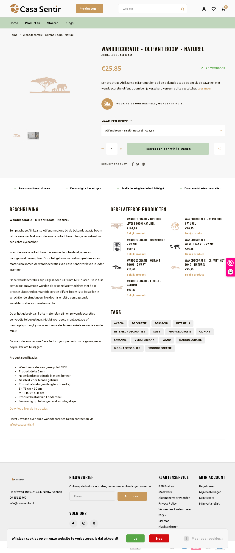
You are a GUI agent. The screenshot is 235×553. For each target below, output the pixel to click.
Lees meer (204, 89)
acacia (119, 324)
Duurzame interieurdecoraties (200, 189)
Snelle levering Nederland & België (140, 189)
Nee (159, 538)
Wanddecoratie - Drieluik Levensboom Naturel (144, 222)
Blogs (69, 23)
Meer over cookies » (207, 538)
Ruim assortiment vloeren (32, 189)
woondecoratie (160, 349)
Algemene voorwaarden (174, 498)
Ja (135, 538)
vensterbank (144, 340)
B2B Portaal (166, 487)
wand (167, 340)
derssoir (161, 324)
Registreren (207, 487)
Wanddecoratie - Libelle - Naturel (144, 284)
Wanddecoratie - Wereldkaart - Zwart (200, 243)
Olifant (204, 332)
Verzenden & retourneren (175, 510)
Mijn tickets (206, 498)
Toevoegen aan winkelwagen (168, 149)
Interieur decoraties (129, 332)
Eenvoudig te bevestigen (83, 189)
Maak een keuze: (116, 122)
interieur (183, 324)
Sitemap (164, 521)
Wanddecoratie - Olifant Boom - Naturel (48, 35)
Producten (90, 9)
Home (14, 23)
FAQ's (162, 516)
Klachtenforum (168, 527)
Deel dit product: (114, 165)
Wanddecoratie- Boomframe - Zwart (146, 243)
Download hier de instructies (29, 409)
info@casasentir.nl (22, 425)
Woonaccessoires (127, 349)
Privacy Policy (167, 504)
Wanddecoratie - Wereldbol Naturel (204, 222)
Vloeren (53, 23)
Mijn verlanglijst (209, 504)
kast (156, 332)
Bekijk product (136, 234)
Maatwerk (165, 492)
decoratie (139, 324)
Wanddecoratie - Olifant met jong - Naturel (205, 263)
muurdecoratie (180, 332)
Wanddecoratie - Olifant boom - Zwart (143, 263)
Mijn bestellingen (210, 492)
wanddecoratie (190, 340)
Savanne (120, 340)
